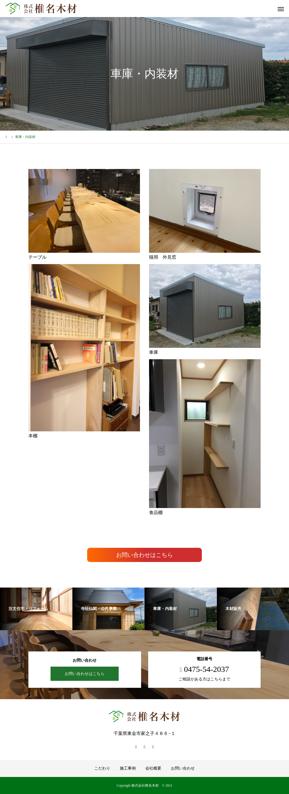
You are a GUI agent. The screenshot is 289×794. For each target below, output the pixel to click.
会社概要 (153, 768)
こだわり (102, 768)
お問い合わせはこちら (144, 555)
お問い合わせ (183, 768)
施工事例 (128, 768)
